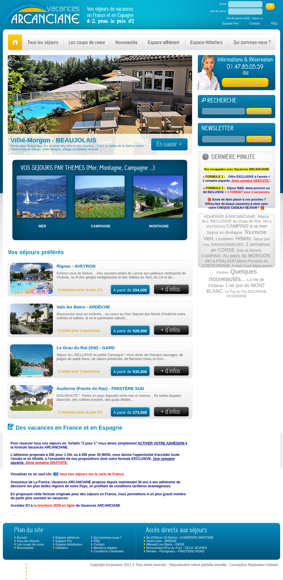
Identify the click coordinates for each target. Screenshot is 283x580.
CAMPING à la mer (247, 226)
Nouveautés (25, 547)
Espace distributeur (68, 544)
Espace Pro (230, 23)
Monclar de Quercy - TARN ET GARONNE (57, 564)
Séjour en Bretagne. (225, 232)
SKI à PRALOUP (220, 261)
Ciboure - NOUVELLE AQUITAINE (52, 578)
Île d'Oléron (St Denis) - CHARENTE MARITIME (180, 537)
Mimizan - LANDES (41, 575)
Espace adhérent (67, 537)
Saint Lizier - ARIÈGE (161, 541)
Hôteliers (61, 547)
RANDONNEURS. (228, 244)
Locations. (225, 239)
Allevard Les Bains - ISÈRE (165, 544)
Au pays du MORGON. (247, 255)
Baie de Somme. (249, 250)
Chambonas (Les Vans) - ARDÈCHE (53, 571)
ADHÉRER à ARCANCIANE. (230, 216)
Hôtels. (243, 238)
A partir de (130, 290)
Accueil (22, 537)
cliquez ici (257, 18)
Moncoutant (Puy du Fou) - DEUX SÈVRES (176, 547)
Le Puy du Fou (236, 292)
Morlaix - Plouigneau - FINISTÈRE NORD (175, 551)
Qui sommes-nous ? (107, 537)
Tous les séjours (28, 541)
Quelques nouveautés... (233, 275)
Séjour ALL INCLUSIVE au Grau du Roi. (235, 218)
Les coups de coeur (30, 544)
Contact (254, 23)
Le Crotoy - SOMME (42, 568)
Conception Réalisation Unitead (254, 565)
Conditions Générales (108, 551)
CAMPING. (212, 256)
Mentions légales (105, 547)
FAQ (274, 23)
